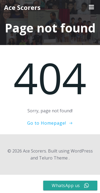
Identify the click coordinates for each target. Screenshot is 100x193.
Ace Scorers (22, 7)
